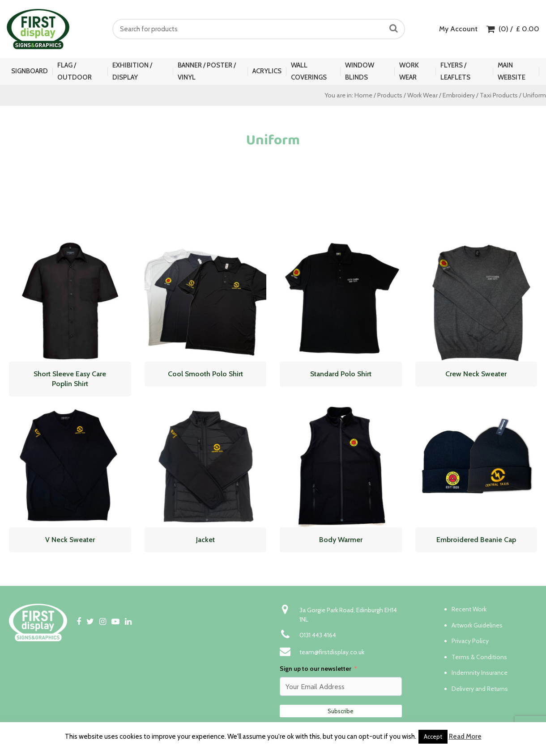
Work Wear (409, 71)
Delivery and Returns (480, 689)
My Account (458, 29)
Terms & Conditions (479, 657)
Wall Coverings (309, 71)
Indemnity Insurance (480, 673)
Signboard (29, 71)
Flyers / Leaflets (455, 71)
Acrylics (267, 71)
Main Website (511, 71)
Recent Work (469, 609)
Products (389, 95)
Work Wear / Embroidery (441, 95)
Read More (465, 736)
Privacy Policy (470, 641)
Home (363, 95)
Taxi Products (499, 95)
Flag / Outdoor (74, 71)
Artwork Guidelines (477, 625)
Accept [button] (433, 736)
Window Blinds (359, 71)
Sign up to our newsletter (315, 669)
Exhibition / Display (132, 71)
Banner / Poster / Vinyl (207, 71)
